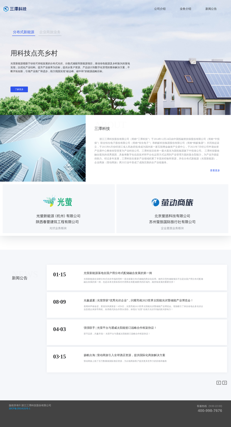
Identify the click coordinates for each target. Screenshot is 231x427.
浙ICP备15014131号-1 (19, 408)
